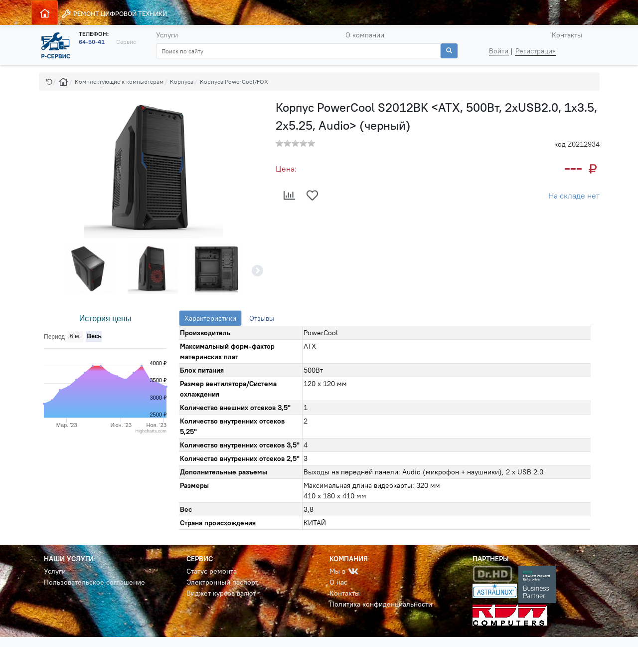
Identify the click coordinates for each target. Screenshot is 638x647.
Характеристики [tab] (210, 318)
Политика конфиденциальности (380, 604)
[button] (49, 81)
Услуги (167, 34)
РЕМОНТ (114, 13)
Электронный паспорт (222, 582)
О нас (338, 582)
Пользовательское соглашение (94, 582)
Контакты (567, 34)
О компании (364, 34)
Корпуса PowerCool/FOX (234, 81)
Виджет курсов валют (221, 593)
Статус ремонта (211, 571)
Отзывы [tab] (261, 318)
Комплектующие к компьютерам (119, 81)
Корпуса (181, 81)
